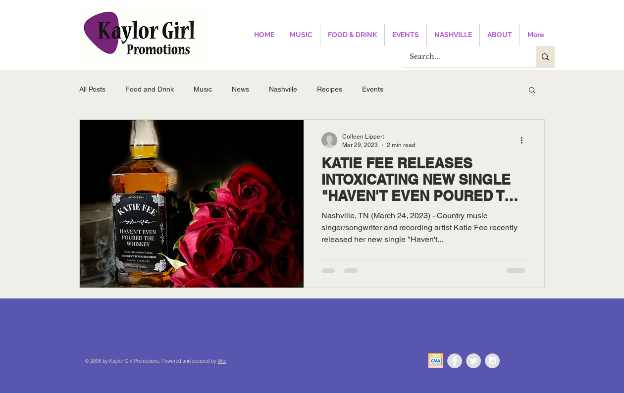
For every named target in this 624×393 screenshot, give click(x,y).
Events (372, 89)
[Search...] (462, 56)
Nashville (283, 89)
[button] (532, 91)
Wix (222, 361)
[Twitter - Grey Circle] (473, 360)
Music (203, 89)
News (240, 89)
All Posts (92, 89)
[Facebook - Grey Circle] (454, 360)
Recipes (329, 89)
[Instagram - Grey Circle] (492, 360)
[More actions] (525, 140)
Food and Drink (149, 89)
